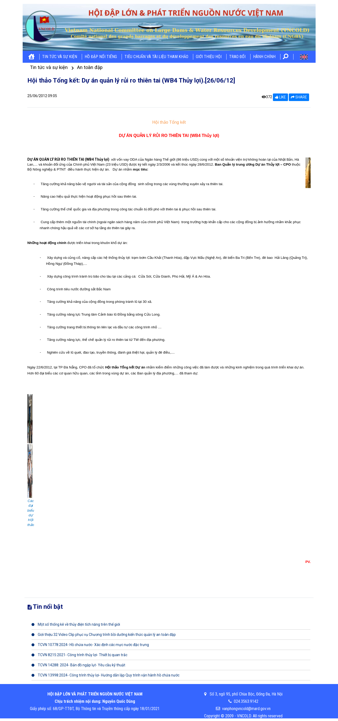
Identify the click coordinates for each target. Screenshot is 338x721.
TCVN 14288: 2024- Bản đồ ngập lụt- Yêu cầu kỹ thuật (78, 665)
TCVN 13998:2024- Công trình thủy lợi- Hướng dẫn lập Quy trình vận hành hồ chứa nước (105, 675)
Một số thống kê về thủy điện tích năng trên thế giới (76, 624)
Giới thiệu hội (209, 56)
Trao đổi (237, 56)
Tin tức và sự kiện (59, 56)
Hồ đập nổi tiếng (101, 56)
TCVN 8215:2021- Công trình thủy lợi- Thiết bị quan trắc (79, 655)
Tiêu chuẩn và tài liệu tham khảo (156, 56)
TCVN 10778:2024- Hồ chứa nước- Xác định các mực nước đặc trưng (90, 645)
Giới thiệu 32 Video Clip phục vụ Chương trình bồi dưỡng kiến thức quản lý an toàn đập (104, 634)
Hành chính (264, 56)
